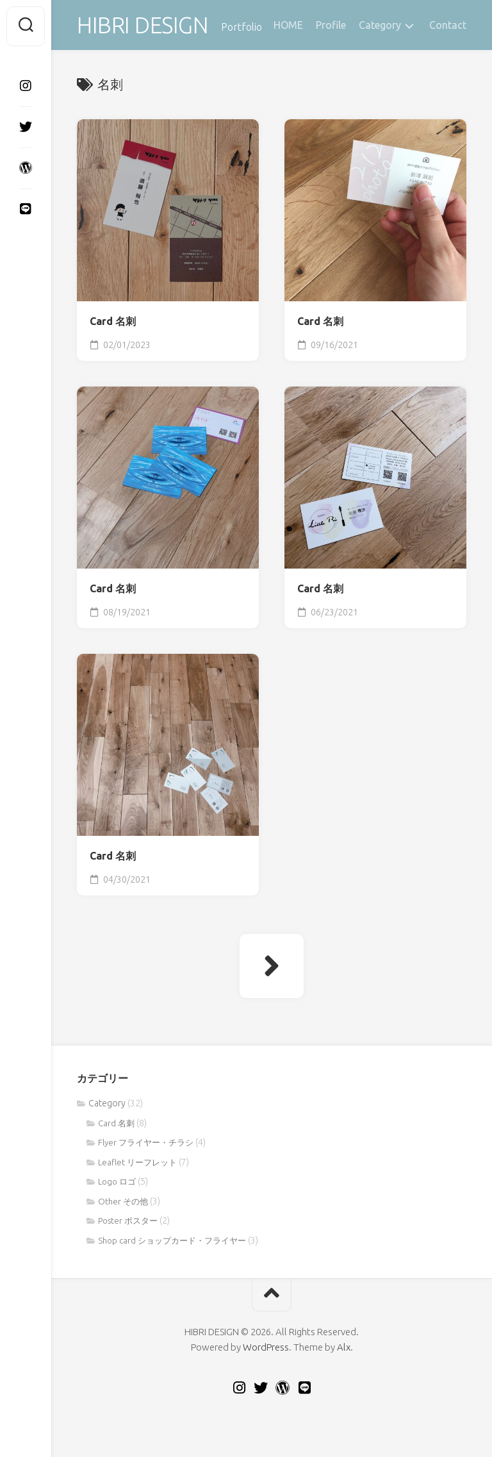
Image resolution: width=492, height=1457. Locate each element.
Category (380, 25)
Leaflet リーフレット (137, 1164)
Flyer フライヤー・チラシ (145, 1144)
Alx (343, 1349)
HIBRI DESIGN (144, 26)
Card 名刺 (113, 323)
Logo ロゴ (117, 1183)
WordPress (266, 1349)
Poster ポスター (128, 1222)
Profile (331, 25)
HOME (288, 25)
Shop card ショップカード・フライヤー (172, 1242)
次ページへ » (272, 968)
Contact (447, 25)
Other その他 (123, 1203)
